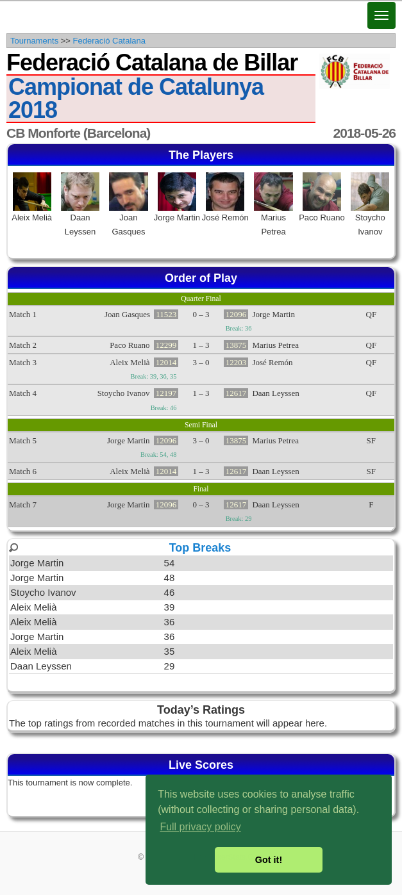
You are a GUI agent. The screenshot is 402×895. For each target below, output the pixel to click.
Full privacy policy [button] (200, 826)
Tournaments (34, 40)
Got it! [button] (268, 860)
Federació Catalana (109, 40)
